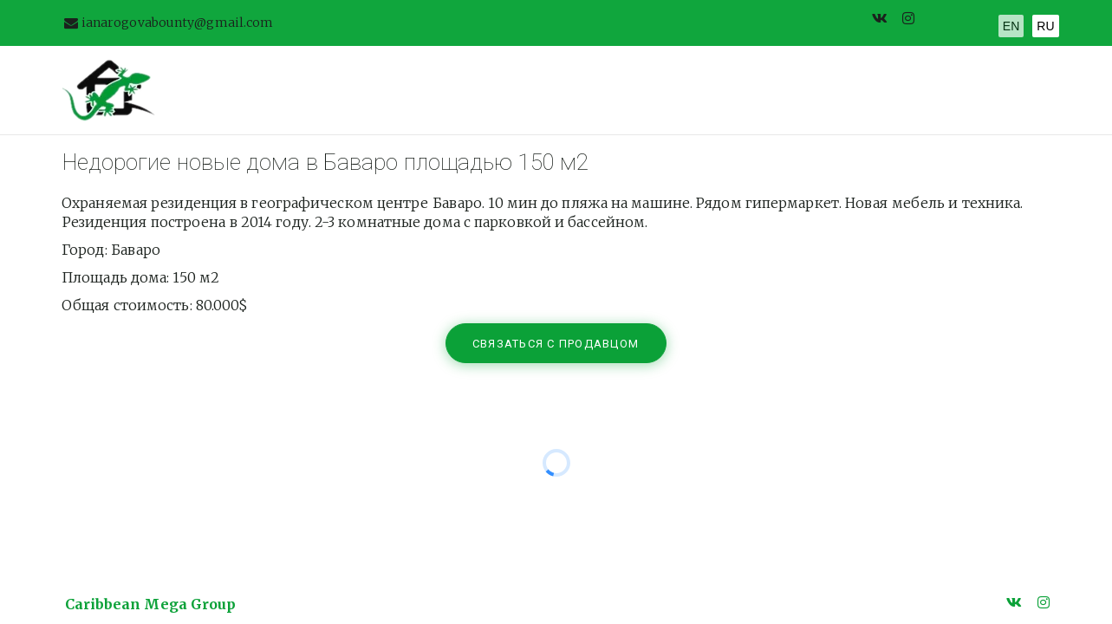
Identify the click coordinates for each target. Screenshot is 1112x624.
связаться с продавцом (557, 343)
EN (1011, 26)
